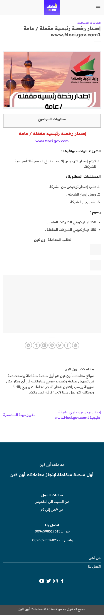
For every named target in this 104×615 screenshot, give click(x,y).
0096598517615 (47, 531)
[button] (98, 7)
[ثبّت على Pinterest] (52, 345)
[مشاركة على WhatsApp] (75, 345)
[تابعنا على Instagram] (55, 581)
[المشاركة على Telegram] (28, 345)
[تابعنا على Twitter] (48, 581)
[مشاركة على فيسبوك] (67, 345)
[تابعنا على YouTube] (41, 581)
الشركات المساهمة (89, 22)
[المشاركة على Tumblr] (36, 345)
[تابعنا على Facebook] (62, 581)
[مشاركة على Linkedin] (44, 345)
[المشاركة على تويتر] (60, 345)
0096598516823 (45, 540)
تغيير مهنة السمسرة (19, 415)
